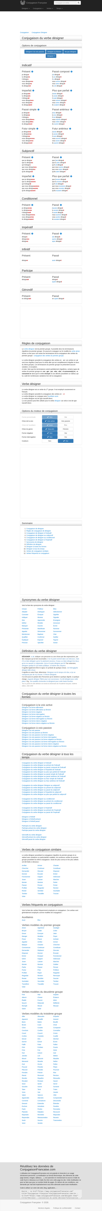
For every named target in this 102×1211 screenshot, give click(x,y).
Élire (54, 609)
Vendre (40, 1123)
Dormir (24, 1042)
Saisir (24, 1009)
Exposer (40, 640)
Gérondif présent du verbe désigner (34, 837)
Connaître (56, 1030)
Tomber (24, 893)
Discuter (40, 871)
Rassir (24, 1075)
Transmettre (57, 1120)
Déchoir (56, 1039)
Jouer (24, 879)
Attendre (40, 1098)
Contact (77, 1208)
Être (39, 920)
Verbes (50, 8)
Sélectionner (57, 612)
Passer (24, 885)
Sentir (40, 1084)
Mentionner (26, 634)
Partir (24, 1109)
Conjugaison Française (36, 3)
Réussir (56, 1006)
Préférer (40, 609)
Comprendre (57, 1098)
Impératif (27, 227)
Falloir (55, 1044)
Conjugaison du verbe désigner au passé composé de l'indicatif (44, 767)
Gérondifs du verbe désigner (32, 835)
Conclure (25, 1030)
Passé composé (61, 71)
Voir (39, 1092)
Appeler (24, 631)
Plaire (55, 1067)
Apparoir (25, 1019)
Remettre (41, 1115)
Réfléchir (56, 1003)
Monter (24, 882)
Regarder (41, 888)
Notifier (55, 637)
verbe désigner (29, 349)
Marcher (56, 879)
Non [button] (49, 433)
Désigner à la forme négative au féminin (36, 716)
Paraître (56, 1106)
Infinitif (26, 249)
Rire (54, 1072)
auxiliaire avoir (53, 396)
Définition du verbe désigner (39, 651)
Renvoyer (56, 975)
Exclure (24, 1106)
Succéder (41, 981)
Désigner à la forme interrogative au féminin (37, 719)
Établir (24, 1000)
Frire (23, 1050)
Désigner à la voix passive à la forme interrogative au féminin (43, 742)
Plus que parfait (60, 90)
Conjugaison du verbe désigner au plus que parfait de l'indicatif (43, 772)
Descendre (57, 1101)
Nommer (56, 628)
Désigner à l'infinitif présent (31, 819)
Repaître (41, 1078)
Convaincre (42, 1101)
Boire (24, 1022)
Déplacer (41, 950)
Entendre (41, 1103)
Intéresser (56, 877)
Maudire (56, 1058)
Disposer (56, 871)
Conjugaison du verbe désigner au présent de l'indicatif (41, 765)
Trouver (56, 893)
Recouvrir (56, 1112)
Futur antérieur (60, 128)
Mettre (55, 1056)
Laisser (40, 879)
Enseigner (56, 620)
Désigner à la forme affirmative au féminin (36, 710)
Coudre (40, 1028)
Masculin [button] (49, 429)
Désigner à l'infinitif (28, 817)
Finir (23, 994)
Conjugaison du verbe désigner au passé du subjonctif (41, 790)
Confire (40, 1030)
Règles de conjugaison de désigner (38, 531)
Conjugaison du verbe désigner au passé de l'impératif (41, 812)
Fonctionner (26, 877)
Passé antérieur (60, 109)
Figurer (55, 640)
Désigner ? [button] (51, 56)
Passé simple (29, 109)
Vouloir (55, 1092)
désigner (58, 401)
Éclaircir (56, 997)
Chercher (25, 868)
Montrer (40, 617)
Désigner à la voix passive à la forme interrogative (39, 737)
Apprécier (41, 928)
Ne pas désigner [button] (70, 52)
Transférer (25, 984)
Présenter (25, 628)
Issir (54, 1053)
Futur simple (28, 128)
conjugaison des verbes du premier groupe (49, 356)
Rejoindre (25, 1115)
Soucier (56, 978)
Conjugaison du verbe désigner (43, 38)
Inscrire (40, 626)
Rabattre (41, 1112)
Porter (55, 885)
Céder (40, 931)
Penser (40, 885)
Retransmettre (43, 1117)
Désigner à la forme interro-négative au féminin (38, 723)
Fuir (39, 1050)
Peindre (40, 1067)
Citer (55, 634)
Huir (23, 1053)
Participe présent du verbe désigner (34, 828)
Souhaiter (56, 891)
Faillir (24, 1044)
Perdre (40, 1109)
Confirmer (41, 637)
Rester (24, 891)
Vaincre (40, 1095)
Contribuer (57, 868)
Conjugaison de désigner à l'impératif (39, 540)
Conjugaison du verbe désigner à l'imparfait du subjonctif (41, 792)
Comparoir (57, 1028)
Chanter (56, 865)
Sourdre (24, 1087)
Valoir (24, 1095)
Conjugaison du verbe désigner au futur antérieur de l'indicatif (43, 781)
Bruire (24, 1025)
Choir (55, 1025)
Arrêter (24, 865)
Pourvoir (56, 1070)
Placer (40, 939)
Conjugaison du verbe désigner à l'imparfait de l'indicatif (41, 770)
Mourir (24, 1058)
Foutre (55, 1047)
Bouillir (55, 1022)
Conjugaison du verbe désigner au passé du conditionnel (41, 803)
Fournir (40, 1000)
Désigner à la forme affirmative (32, 707)
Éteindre (56, 1103)
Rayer (40, 973)
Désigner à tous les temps (35, 549)
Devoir (24, 1039)
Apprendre (41, 620)
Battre (40, 1022)
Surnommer (57, 631)
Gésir (55, 1050)
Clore (24, 1028)
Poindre (40, 1070)
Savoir (55, 1081)
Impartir (56, 994)
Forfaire (40, 1047)
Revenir (56, 1117)
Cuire (39, 1025)
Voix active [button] (50, 421)
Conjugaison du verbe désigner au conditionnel (38, 799)
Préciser (25, 643)
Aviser (55, 643)
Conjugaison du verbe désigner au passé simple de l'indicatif (43, 774)
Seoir (24, 1084)
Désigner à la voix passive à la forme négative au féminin (42, 739)
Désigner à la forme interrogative (33, 714)
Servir (55, 1084)
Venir (23, 1123)
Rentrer (56, 888)
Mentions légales (44, 1208)
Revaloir (25, 1081)
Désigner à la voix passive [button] (35, 52)
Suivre (40, 1087)
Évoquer (40, 614)
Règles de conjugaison (36, 343)
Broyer (24, 931)
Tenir (39, 1089)
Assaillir (40, 1019)
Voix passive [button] (65, 421)
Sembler (40, 891)
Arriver (40, 865)
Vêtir (54, 1095)
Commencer (26, 947)
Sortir (24, 1120)
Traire (55, 1089)
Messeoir (25, 1061)
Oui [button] (65, 433)
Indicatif (26, 65)
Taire (23, 1089)
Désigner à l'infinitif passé (31, 821)
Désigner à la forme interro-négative (34, 721)
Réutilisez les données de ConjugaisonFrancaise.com (37, 1168)
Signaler (56, 617)
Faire (39, 1044)
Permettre (56, 1109)
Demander (25, 871)
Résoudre (56, 1078)
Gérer (24, 959)
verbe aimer (75, 351)
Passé (55, 157)
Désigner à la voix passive (31, 730)
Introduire (41, 1106)
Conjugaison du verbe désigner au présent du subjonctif (41, 787)
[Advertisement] (51, 20)
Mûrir (55, 1000)
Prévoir (40, 1072)
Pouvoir (24, 1067)
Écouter (40, 874)
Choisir (24, 609)
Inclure (40, 1053)
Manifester (41, 628)
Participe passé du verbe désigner (34, 830)
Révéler (40, 623)
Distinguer (41, 612)
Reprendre (25, 1117)
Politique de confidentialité (62, 1208)
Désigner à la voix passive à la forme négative (38, 735)
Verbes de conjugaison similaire (37, 551)
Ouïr (23, 1064)
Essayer (40, 956)
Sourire (40, 1120)
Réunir (40, 1006)
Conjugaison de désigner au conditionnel (40, 537)
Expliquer (25, 640)
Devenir (24, 1103)
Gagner (40, 877)
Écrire (55, 626)
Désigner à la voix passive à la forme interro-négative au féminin (44, 746)
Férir (23, 1047)
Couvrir (40, 1033)
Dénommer (41, 631)
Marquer (25, 626)
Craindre (41, 1036)
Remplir (24, 1006)
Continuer (41, 868)
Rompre (40, 1081)
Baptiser (40, 634)
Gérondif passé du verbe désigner (34, 839)
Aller (23, 1016)
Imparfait (26, 90)
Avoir (23, 920)
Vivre (23, 1092)
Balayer (24, 945)
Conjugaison (38, 8)
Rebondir (41, 1003)
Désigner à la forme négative (32, 712)
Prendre (24, 1072)
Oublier (55, 964)
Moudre (40, 1061)
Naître (55, 1061)
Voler (23, 896)
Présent (26, 71)
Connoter (25, 614)
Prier (39, 970)
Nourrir (24, 1003)
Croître (24, 1036)
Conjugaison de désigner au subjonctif (39, 535)
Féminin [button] (65, 429)
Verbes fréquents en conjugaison (37, 553)
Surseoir (56, 1087)
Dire (23, 620)
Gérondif (27, 289)
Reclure (56, 1075)
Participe (27, 270)
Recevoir (41, 1075)
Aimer (24, 928)
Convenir (25, 1101)
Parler (55, 882)
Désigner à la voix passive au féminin (35, 733)
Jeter (55, 933)
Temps (59, 8)
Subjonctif (28, 150)
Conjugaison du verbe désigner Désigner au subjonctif (41, 785)
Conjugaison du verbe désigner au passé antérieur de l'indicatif (44, 776)
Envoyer (40, 933)
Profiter (24, 888)
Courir (24, 1033)
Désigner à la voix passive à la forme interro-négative (40, 744)
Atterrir (24, 997)
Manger (24, 936)
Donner (24, 874)
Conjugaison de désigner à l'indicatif (38, 533)
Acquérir (56, 1016)
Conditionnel (29, 198)
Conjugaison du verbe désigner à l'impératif (37, 808)
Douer (24, 933)
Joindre (24, 1056)
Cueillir (55, 1036)
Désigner (26, 8)
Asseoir (56, 1019)
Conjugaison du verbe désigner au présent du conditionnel (42, 801)
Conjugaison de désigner (35, 528)
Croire (55, 1033)
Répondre (56, 1115)
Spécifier (41, 643)
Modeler (40, 936)
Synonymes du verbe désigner (41, 599)
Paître (55, 1064)
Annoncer (56, 623)
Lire (39, 1056)
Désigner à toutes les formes (36, 546)
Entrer (55, 874)
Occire (40, 1064)
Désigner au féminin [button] (54, 52)
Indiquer (25, 617)
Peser (24, 939)
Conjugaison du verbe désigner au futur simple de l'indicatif (42, 779)
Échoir (40, 1042)
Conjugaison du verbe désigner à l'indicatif (36, 763)
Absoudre (41, 1016)
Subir (39, 1009)
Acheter (56, 939)
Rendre (24, 1078)
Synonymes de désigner (34, 542)
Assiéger (56, 928)
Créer (55, 931)
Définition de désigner (33, 544)
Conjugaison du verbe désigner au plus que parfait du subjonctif (44, 794)
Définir (24, 623)
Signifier (56, 614)
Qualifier (25, 637)
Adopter (24, 612)
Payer (55, 936)
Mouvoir (40, 1058)
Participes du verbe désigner (32, 826)
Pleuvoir (25, 1070)
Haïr (39, 994)
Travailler (41, 893)
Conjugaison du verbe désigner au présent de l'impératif (41, 810)
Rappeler (56, 973)
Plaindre (25, 1112)
